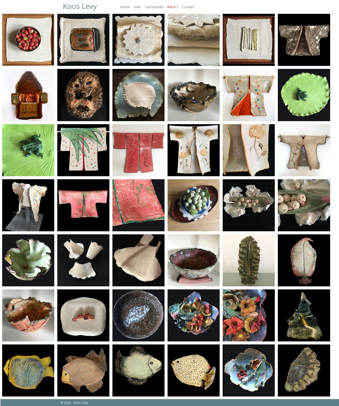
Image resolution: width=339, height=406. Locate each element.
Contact (188, 7)
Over (137, 7)
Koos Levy (80, 6)
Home (125, 7)
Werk (171, 7)
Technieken (154, 7)
